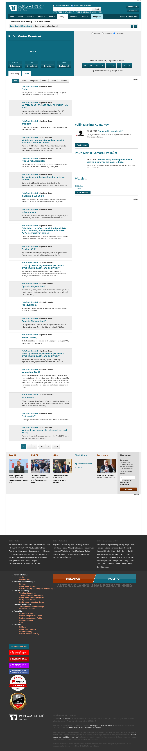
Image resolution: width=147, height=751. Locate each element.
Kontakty (22, 584)
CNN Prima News (39, 545)
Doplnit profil (64, 66)
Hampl (126, 545)
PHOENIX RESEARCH (83, 12)
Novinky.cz (42, 557)
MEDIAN (72, 12)
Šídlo (98, 564)
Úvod (12, 17)
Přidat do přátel (83, 192)
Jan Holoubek (86, 728)
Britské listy (27, 545)
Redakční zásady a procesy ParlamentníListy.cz (37, 588)
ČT (11, 548)
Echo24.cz (41, 548)
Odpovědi (63, 81)
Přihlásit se (132, 7)
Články (23, 81)
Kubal (92, 548)
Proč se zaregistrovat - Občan (30, 616)
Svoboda (108, 561)
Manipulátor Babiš (31, 372)
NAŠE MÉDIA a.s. (66, 719)
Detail (26, 73)
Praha (24, 89)
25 (42, 446)
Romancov (112, 557)
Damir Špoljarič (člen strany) (21, 26)
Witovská (85, 554)
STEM (99, 12)
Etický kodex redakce (27, 586)
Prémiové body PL (26, 620)
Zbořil (99, 567)
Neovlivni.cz (21, 557)
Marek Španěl (94, 726)
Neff (122, 554)
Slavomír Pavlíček (107, 726)
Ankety (53, 81)
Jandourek (115, 548)
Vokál (79, 554)
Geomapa (118, 33)
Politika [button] (41, 17)
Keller (108, 551)
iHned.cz (13, 554)
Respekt (34, 561)
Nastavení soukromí (19, 646)
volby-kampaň (29, 212)
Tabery (118, 564)
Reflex (28, 561)
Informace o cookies (27, 609)
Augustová (56, 545)
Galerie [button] (84, 17)
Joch (128, 548)
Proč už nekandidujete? (33, 161)
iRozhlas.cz (33, 554)
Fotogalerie (34, 81)
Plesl (73, 551)
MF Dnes (12, 557)
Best (98, 545)
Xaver (62, 557)
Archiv (20, 17)
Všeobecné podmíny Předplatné (31, 595)
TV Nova (37, 564)
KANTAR (66, 12)
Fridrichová (57, 548)
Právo (11, 561)
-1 (97, 65)
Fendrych (113, 545)
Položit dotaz (15, 66)
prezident (26, 124)
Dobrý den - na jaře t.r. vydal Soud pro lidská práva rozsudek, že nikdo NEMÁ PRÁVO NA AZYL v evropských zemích (44, 230)
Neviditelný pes (31, 557)
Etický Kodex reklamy (27, 629)
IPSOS (60, 12)
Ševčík (132, 561)
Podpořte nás (24, 579)
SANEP (93, 12)
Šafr (114, 561)
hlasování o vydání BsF (33, 196)
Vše (15, 81)
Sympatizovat (32, 66)
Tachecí (87, 551)
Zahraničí (73, 17)
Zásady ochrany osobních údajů (31, 607)
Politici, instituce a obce (81, 6)
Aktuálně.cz (13, 545)
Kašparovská (78, 548)
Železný (68, 557)
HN (41, 551)
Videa (44, 81)
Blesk (20, 545)
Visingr (124, 564)
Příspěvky (14, 73)
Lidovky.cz (42, 554)
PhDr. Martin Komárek (42, 22)
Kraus (87, 548)
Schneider (100, 561)
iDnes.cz (46, 551)
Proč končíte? (29, 397)
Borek (72, 545)
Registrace (133, 10)
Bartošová (65, 545)
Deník (15, 548)
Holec (132, 545)
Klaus (113, 551)
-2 (91, 65)
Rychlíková (121, 557)
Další (56, 446)
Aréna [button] (30, 17)
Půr (98, 557)
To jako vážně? (29, 249)
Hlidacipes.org (33, 551)
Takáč (55, 554)
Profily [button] (62, 17)
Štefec (104, 564)
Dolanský (79, 545)
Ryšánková (130, 557)
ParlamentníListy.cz (61, 6)
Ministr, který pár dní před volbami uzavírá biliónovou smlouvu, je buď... (43, 141)
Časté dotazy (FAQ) (26, 613)
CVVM (55, 12)
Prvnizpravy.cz (19, 561)
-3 (85, 65)
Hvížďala (107, 548)
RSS (21, 622)
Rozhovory (102, 455)
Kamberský (101, 551)
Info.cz (25, 554)
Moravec (57, 551)
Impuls (19, 554)
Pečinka (127, 554)
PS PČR (35, 455)
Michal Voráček (74, 728)
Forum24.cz (13, 551)
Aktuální (95, 33)
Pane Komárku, (29, 305)
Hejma (64, 548)
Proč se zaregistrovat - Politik (30, 618)
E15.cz (33, 548)
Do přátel (47, 66)
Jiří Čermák (96, 728)
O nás (21, 577)
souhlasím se (126, 482)
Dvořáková (105, 545)
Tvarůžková (62, 554)
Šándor (119, 561)
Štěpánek (111, 564)
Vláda (55, 455)
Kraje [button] (52, 17)
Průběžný (107, 33)
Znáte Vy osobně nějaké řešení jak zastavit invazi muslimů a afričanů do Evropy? (43, 266)
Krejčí (130, 551)
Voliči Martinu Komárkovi (92, 124)
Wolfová (55, 557)
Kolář (118, 551)
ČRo (48, 545)
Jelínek (122, 548)
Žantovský (105, 567)
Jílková (70, 548)
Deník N (21, 548)
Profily (29, 22)
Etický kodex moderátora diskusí (31, 602)
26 (48, 446)
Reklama (22, 627)
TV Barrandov (28, 564)
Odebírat (128, 489)
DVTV (28, 548)
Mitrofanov (115, 554)
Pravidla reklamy (25, 632)
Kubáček (100, 554)
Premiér (13, 455)
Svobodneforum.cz (15, 564)
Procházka (80, 551)
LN (48, 554)
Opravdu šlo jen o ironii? (34, 286)
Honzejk (100, 548)
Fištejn (120, 545)
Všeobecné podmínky (27, 593)
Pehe (133, 554)
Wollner (130, 564)
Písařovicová (65, 551)
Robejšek (104, 557)
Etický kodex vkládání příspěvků (31, 597)
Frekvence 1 (23, 551)
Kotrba (124, 551)
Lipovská (107, 554)
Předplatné (97, 17)
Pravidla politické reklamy (29, 634)
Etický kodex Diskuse (27, 600)
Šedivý (125, 561)
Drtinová (86, 545)
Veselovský (72, 554)
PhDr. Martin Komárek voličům (96, 153)
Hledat (96, 9)
